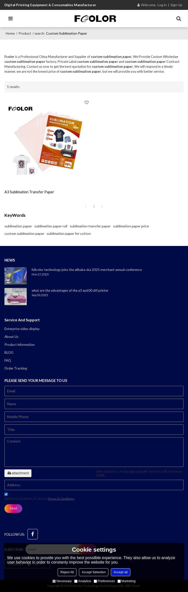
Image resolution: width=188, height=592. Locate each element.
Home (10, 33)
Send (13, 508)
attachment (18, 473)
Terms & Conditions (61, 499)
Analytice (82, 581)
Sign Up (176, 5)
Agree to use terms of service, (39, 497)
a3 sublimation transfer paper (29, 192)
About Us (11, 337)
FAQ (7, 360)
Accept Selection (94, 572)
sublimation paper (18, 226)
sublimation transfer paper (90, 226)
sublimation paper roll (50, 226)
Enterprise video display (22, 329)
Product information (19, 345)
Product (25, 33)
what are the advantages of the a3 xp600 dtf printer (70, 290)
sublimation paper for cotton (69, 233)
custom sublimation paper (24, 233)
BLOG (8, 352)
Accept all (120, 572)
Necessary (61, 581)
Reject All (67, 572)
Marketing (127, 581)
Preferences (104, 581)
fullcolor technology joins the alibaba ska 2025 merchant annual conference (87, 270)
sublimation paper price (131, 226)
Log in (162, 5)
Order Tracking (15, 368)
